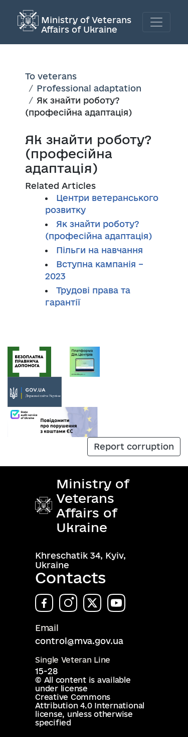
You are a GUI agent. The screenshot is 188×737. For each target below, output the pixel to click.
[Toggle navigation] (156, 22)
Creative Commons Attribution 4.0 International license (89, 705)
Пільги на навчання (99, 250)
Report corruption (134, 446)
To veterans (51, 76)
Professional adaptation (89, 88)
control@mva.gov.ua (79, 641)
